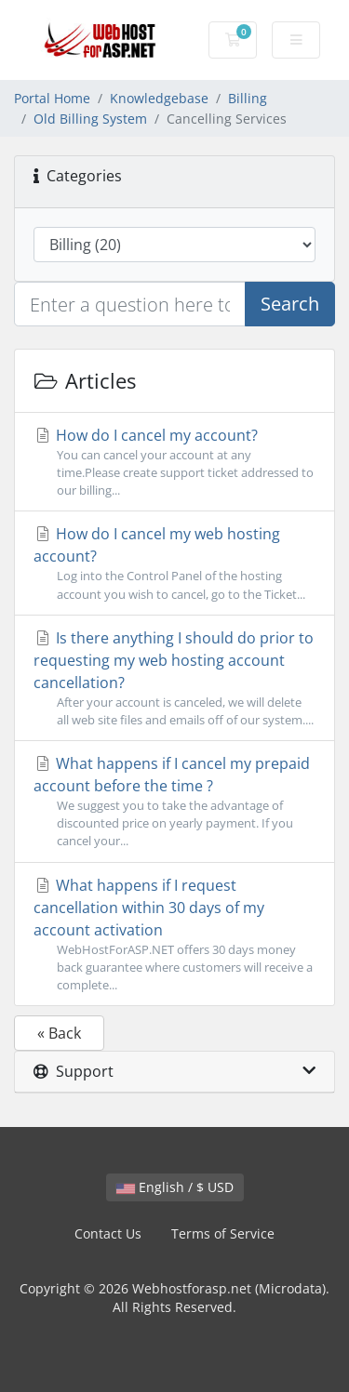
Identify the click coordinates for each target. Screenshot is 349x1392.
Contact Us (107, 1233)
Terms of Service (223, 1233)
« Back (59, 1033)
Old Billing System (90, 118)
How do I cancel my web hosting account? (174, 563)
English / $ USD (175, 1187)
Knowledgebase (159, 98)
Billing (247, 98)
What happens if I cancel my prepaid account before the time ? (174, 802)
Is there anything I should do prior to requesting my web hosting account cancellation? (174, 678)
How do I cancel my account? (174, 462)
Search (290, 303)
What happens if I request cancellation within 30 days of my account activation (174, 935)
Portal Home (52, 98)
